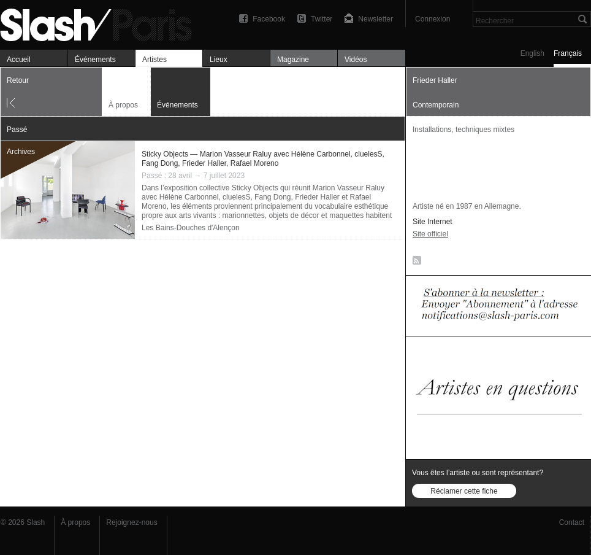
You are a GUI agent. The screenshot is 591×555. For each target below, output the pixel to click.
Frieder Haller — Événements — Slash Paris (101, 23)
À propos (123, 105)
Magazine (293, 59)
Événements (95, 59)
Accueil (19, 59)
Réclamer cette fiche (463, 491)
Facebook (269, 19)
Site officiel (430, 234)
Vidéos (356, 59)
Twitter (321, 19)
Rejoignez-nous (131, 522)
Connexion (432, 19)
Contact (571, 522)
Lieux (218, 59)
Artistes (154, 59)
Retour (18, 80)
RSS (414, 262)
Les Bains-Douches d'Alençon (191, 227)
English (532, 53)
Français (568, 53)
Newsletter (375, 19)
